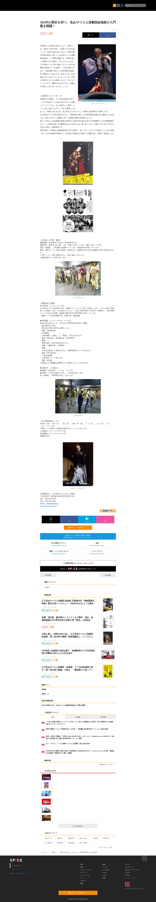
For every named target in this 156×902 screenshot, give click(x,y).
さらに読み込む (84, 826)
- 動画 (103, 864)
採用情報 (127, 872)
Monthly (103, 717)
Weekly (78, 717)
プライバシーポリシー (131, 878)
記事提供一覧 (129, 867)
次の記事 (110, 575)
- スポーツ (83, 881)
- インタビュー (106, 870)
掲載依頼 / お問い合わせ (132, 870)
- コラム (104, 875)
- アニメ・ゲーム (85, 875)
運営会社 (127, 864)
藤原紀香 (70, 838)
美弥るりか (47, 838)
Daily (52, 717)
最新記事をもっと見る (106, 764)
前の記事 (46, 575)
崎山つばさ (82, 838)
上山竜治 (94, 838)
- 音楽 (81, 864)
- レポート (105, 872)
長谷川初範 (82, 843)
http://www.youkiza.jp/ (48, 506)
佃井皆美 (59, 843)
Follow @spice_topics (58, 545)
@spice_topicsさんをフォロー (20, 873)
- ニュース (105, 867)
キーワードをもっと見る (106, 847)
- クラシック (83, 872)
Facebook (17, 865)
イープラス (44, 852)
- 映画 (81, 883)
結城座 (46, 587)
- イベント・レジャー (86, 870)
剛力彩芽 (105, 838)
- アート (82, 878)
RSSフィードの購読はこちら (79, 527)
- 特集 (103, 878)
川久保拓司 (47, 843)
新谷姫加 (70, 843)
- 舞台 (81, 867)
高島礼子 (59, 838)
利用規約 (127, 875)
